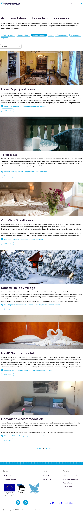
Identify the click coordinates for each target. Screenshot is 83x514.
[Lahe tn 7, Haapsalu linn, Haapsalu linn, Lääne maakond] (2, 106)
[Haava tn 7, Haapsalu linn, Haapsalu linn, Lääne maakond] (2, 436)
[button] (70, 2)
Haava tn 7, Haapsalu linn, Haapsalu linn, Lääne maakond (25, 436)
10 (40, 449)
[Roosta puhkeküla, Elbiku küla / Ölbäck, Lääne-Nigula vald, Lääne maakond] (2, 305)
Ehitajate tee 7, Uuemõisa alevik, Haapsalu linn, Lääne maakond (27, 370)
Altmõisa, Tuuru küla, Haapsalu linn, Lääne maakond (23, 239)
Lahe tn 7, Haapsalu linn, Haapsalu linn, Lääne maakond (24, 106)
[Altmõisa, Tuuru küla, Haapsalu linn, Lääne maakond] (2, 239)
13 (50, 449)
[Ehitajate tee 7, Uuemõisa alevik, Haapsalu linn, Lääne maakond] (2, 370)
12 (46, 449)
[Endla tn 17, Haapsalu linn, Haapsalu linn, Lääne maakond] (2, 172)
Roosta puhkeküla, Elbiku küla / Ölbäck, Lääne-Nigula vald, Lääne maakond (32, 305)
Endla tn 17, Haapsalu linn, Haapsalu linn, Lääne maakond (25, 172)
